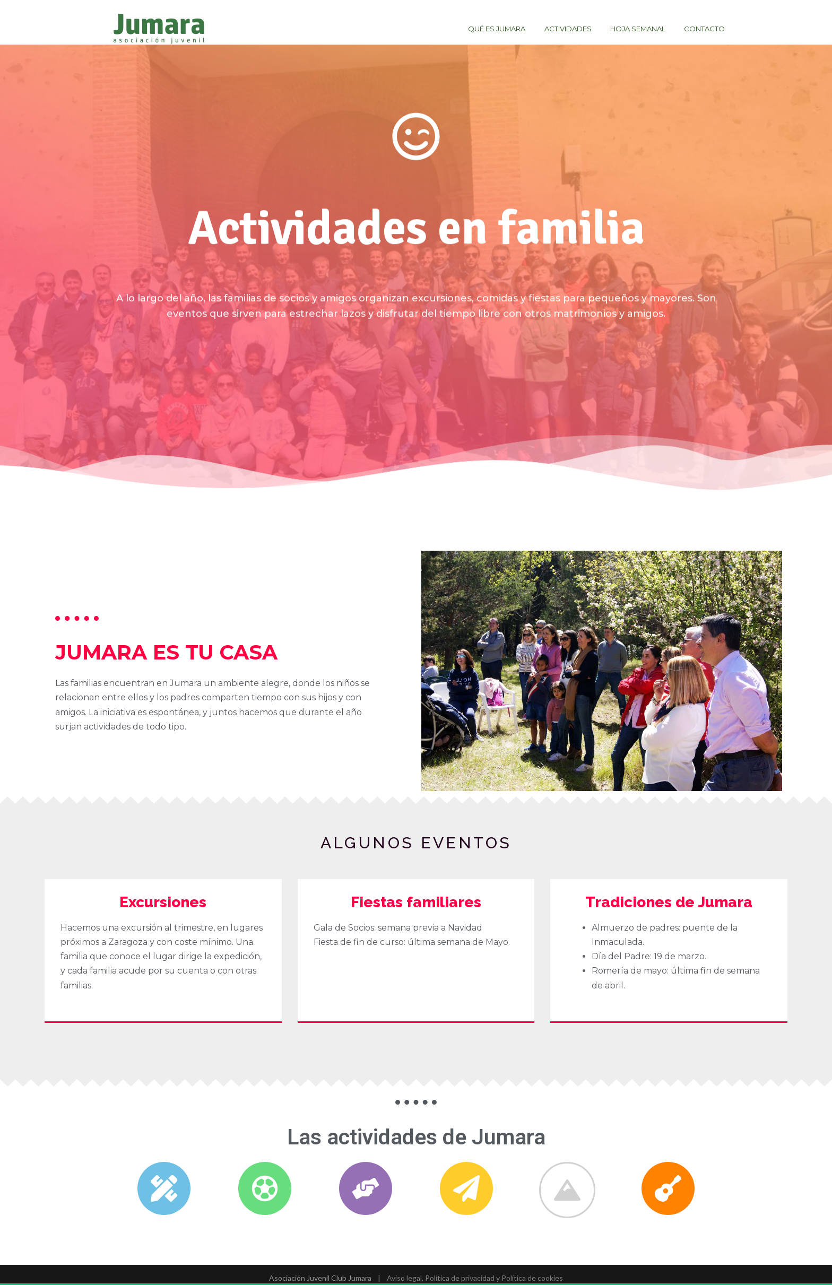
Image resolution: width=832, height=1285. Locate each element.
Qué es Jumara (514, 28)
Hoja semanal (645, 28)
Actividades (580, 28)
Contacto (707, 28)
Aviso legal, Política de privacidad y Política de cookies (474, 1277)
